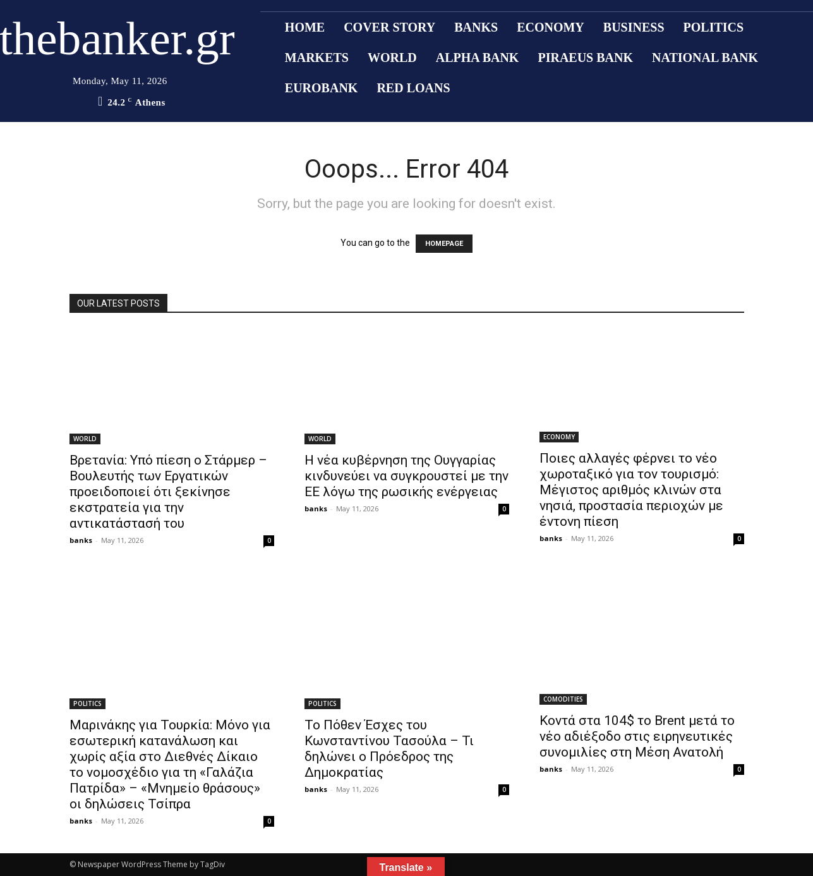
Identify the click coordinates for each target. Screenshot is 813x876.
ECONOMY (559, 436)
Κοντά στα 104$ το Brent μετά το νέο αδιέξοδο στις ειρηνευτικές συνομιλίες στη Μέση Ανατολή (637, 736)
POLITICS (87, 703)
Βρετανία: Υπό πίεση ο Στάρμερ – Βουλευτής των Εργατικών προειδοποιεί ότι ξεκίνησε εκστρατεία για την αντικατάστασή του (168, 492)
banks (80, 540)
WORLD (85, 438)
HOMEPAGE (444, 244)
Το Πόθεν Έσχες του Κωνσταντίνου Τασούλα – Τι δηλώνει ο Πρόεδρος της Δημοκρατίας (389, 748)
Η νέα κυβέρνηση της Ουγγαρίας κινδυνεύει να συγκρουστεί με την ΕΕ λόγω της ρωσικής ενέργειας (406, 476)
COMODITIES (563, 699)
